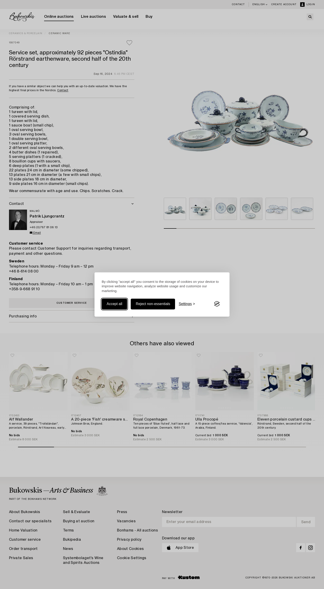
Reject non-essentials (153, 304)
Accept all (114, 304)
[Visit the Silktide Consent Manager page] (217, 304)
